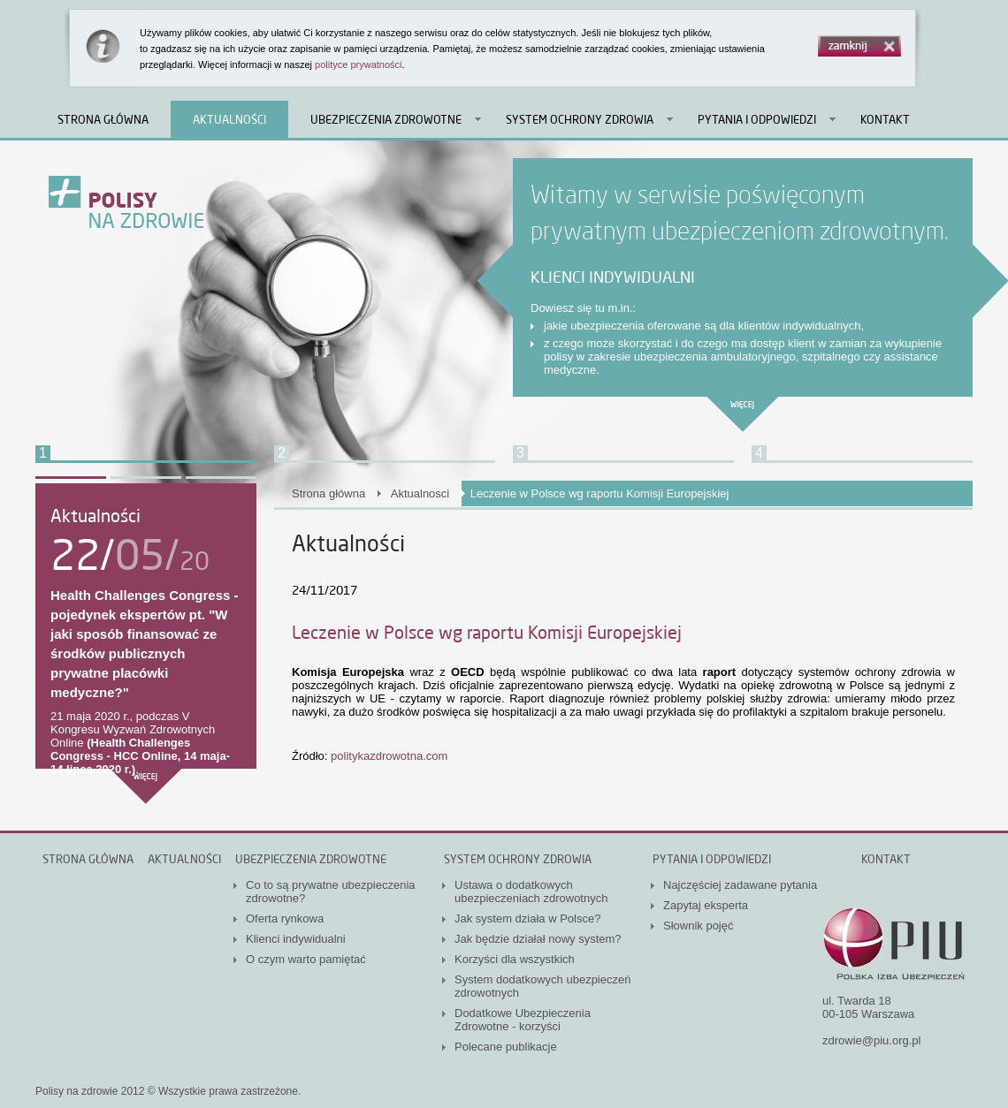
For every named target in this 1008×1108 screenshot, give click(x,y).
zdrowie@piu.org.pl (871, 1040)
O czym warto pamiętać (306, 959)
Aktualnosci (420, 493)
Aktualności (229, 119)
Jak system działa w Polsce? (527, 918)
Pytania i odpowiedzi (757, 119)
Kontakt (885, 119)
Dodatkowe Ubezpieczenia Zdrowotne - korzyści (522, 1019)
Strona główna (103, 119)
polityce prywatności (358, 64)
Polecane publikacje (505, 1046)
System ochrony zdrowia (579, 119)
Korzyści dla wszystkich (514, 959)
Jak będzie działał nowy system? (538, 938)
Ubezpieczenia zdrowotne (386, 119)
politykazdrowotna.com (389, 756)
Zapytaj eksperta (705, 905)
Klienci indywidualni (296, 938)
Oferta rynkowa (285, 918)
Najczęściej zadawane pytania (740, 885)
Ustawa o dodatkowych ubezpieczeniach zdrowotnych (530, 891)
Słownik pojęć (698, 925)
